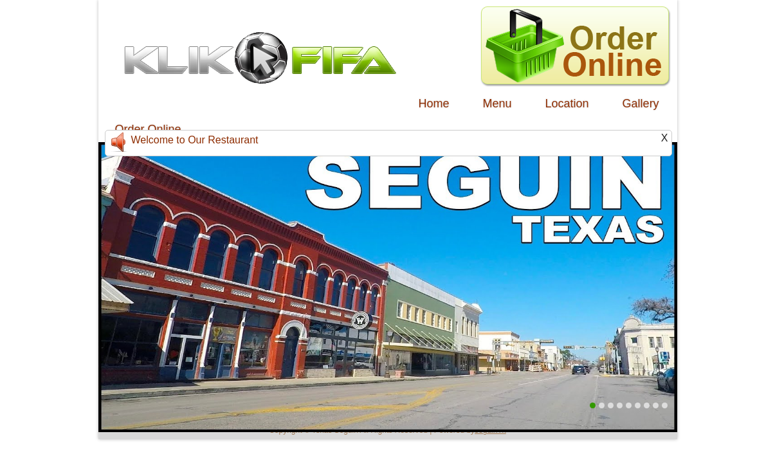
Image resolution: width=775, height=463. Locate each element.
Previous (108, 268)
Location (567, 103)
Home (434, 103)
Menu (497, 103)
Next (667, 268)
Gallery (641, 103)
